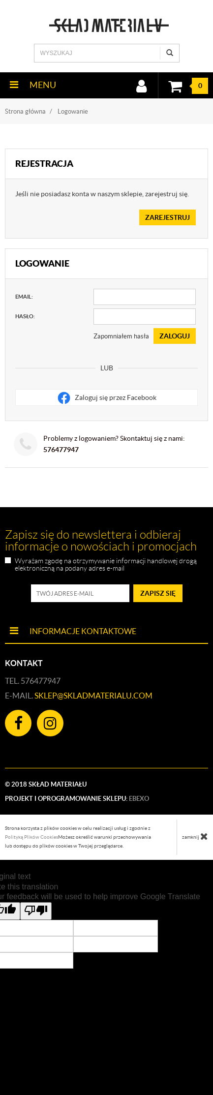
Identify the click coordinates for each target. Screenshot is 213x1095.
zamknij (195, 836)
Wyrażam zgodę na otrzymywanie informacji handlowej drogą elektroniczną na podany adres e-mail (106, 564)
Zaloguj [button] (174, 336)
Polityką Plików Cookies (31, 837)
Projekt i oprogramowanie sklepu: (77, 798)
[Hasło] (144, 316)
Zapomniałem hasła (121, 336)
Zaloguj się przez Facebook (106, 398)
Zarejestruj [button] (167, 217)
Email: (24, 297)
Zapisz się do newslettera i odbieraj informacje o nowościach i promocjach (101, 540)
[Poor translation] (36, 911)
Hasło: (25, 316)
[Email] (144, 297)
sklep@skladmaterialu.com (93, 695)
